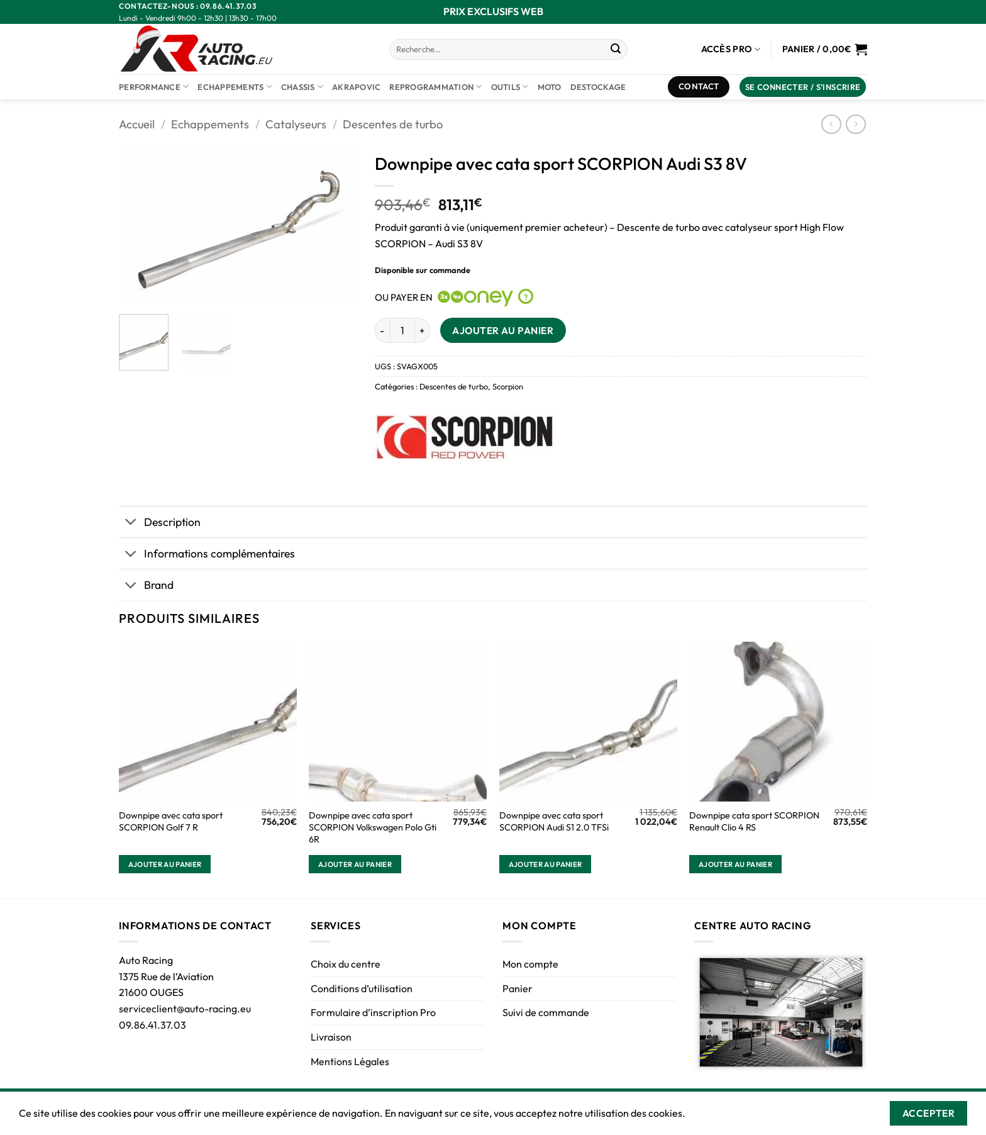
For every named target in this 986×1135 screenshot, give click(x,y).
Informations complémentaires (207, 554)
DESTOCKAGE (598, 87)
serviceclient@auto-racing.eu (185, 1008)
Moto (550, 87)
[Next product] (831, 124)
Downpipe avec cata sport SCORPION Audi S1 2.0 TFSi (554, 821)
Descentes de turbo (393, 124)
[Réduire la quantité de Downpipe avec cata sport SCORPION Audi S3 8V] (382, 330)
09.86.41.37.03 (152, 1025)
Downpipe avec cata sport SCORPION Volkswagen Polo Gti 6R (372, 827)
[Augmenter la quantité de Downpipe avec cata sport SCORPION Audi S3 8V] (422, 330)
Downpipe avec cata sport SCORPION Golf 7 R (171, 821)
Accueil (137, 124)
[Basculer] (131, 523)
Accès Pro (731, 49)
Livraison (331, 1037)
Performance (154, 86)
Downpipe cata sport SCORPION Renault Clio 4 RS (754, 821)
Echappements (234, 86)
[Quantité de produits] (402, 330)
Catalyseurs (295, 124)
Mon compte (530, 964)
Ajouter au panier (502, 330)
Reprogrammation (435, 86)
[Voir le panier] (824, 49)
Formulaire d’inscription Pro (373, 1012)
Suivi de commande (545, 1012)
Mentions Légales (350, 1061)
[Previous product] (855, 124)
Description (160, 523)
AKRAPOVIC (356, 87)
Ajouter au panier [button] (165, 864)
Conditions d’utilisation (362, 988)
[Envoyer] (615, 49)
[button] (803, 87)
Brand (146, 586)
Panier (517, 988)
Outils (510, 86)
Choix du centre (345, 964)
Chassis (302, 86)
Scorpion (507, 386)
